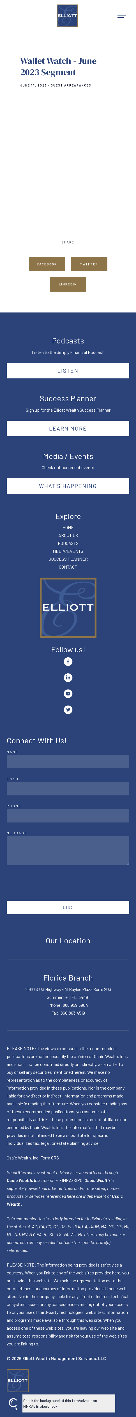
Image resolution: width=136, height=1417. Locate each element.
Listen (68, 370)
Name (13, 752)
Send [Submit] (68, 907)
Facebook (47, 264)
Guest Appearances (71, 85)
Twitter (89, 264)
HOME (68, 527)
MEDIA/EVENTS (68, 551)
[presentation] (49, 883)
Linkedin (68, 284)
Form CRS (49, 1157)
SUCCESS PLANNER (68, 559)
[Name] (68, 761)
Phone (14, 806)
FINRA (65, 1180)
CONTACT (68, 566)
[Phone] (68, 815)
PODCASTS (68, 543)
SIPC (77, 1180)
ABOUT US (68, 535)
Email (13, 779)
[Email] (68, 788)
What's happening (68, 485)
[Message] (68, 850)
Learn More (68, 428)
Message (17, 833)
